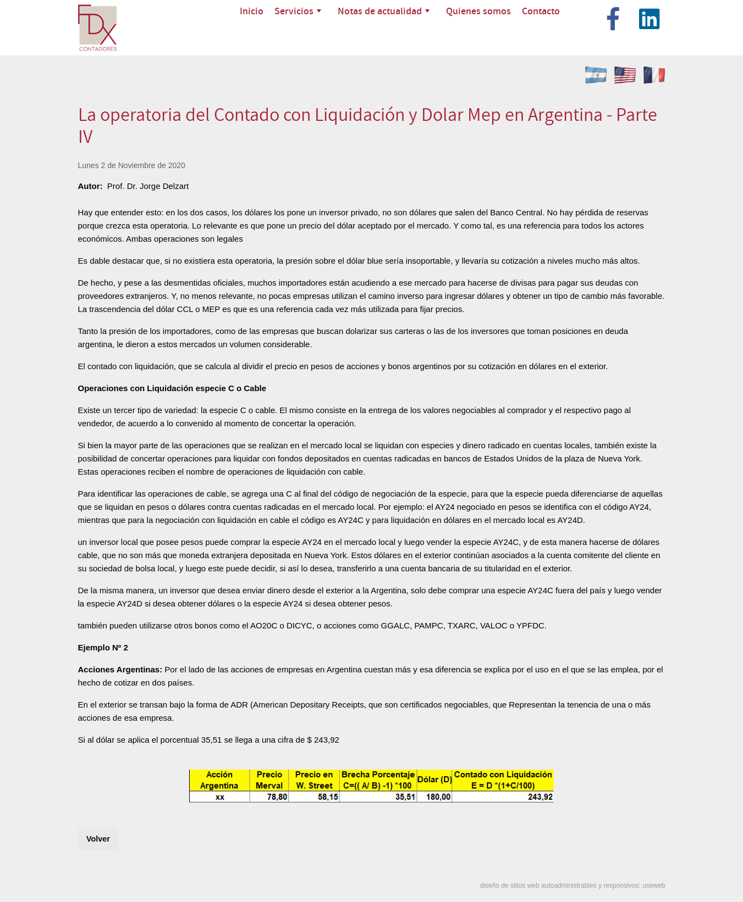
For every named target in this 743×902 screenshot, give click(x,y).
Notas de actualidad (384, 10)
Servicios (297, 10)
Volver (98, 838)
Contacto (541, 10)
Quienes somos (478, 10)
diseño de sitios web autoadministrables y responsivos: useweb (572, 885)
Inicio (251, 10)
